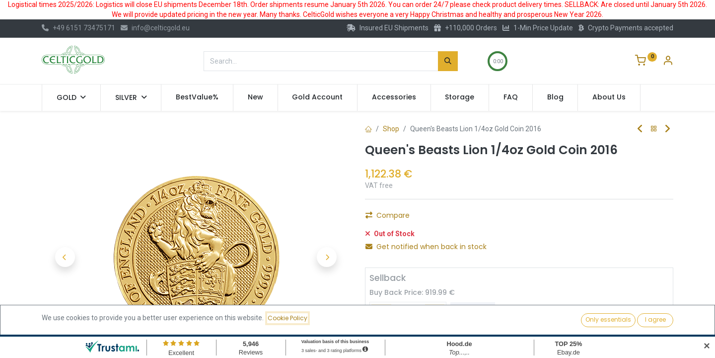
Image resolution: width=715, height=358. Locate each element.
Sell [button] (473, 307)
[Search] (448, 61)
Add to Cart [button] (486, 218)
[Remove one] (377, 218)
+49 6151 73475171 (78, 28)
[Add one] (430, 218)
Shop (391, 129)
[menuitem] (197, 97)
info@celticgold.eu (155, 28)
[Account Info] (667, 62)
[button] (65, 257)
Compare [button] (387, 241)
